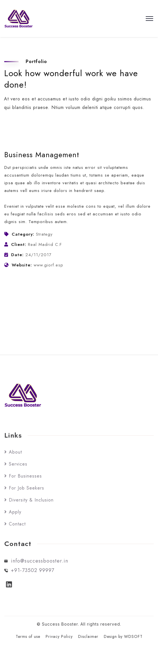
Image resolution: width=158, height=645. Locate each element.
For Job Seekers (26, 488)
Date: (17, 255)
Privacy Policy (59, 636)
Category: (23, 234)
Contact (17, 524)
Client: (18, 244)
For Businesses (25, 476)
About (15, 452)
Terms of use (28, 636)
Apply (15, 512)
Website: (22, 265)
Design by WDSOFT (123, 636)
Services (18, 464)
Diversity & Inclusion (31, 500)
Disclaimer (88, 636)
